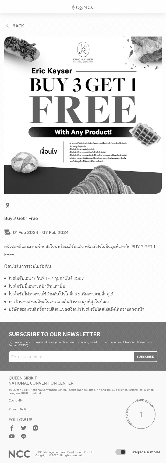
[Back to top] (141, 415)
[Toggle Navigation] (159, 6)
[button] (14, 25)
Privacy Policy (19, 409)
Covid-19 (15, 400)
